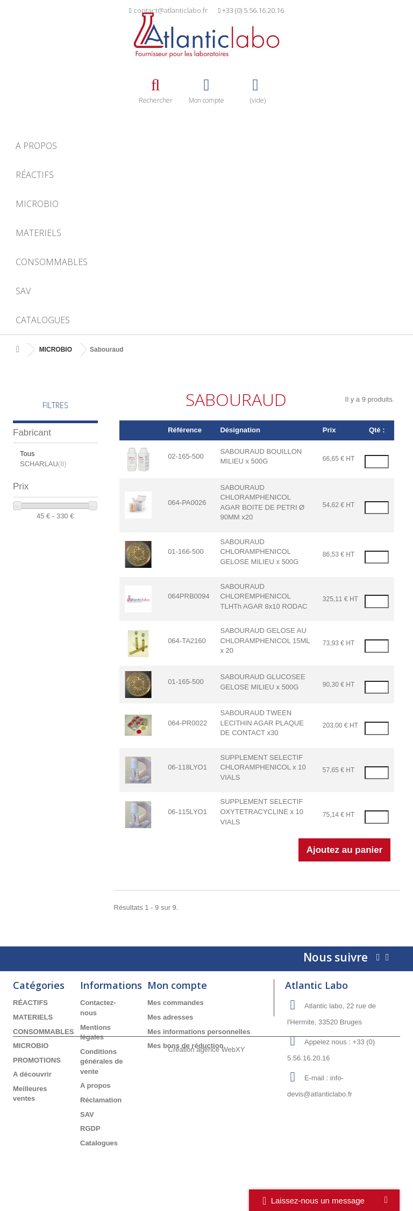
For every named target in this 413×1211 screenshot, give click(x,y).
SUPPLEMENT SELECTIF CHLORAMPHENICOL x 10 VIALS (262, 767)
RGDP (90, 1128)
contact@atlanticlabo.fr (170, 10)
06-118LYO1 (187, 767)
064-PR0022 (187, 723)
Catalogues (43, 320)
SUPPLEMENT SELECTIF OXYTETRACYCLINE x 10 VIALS (261, 811)
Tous (27, 454)
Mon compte (177, 985)
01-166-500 (186, 551)
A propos (36, 146)
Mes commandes (175, 1003)
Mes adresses (170, 1017)
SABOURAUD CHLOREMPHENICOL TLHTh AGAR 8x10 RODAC (263, 596)
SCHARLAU (43, 464)
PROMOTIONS (37, 1060)
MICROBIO (37, 204)
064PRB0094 (188, 596)
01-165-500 (186, 682)
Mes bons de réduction (185, 1046)
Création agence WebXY (206, 1182)
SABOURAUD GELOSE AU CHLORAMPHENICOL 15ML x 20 (265, 640)
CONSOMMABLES (52, 262)
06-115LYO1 (187, 812)
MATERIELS (38, 233)
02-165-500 (186, 456)
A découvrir (32, 1074)
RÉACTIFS (35, 175)
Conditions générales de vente (101, 1061)
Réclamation (101, 1100)
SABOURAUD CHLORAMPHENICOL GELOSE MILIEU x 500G (259, 552)
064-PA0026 (187, 502)
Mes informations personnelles (198, 1032)
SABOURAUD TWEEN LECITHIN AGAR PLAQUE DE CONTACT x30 (261, 723)
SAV (23, 291)
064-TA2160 (187, 641)
